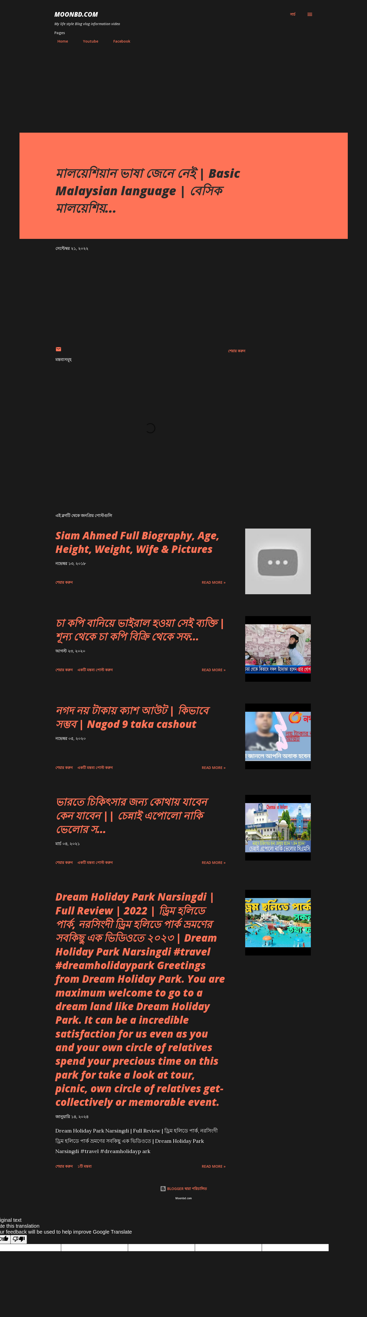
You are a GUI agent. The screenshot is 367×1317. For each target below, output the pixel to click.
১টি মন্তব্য (84, 1166)
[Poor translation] (19, 1239)
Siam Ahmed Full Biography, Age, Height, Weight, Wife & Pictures (137, 542)
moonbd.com (76, 14)
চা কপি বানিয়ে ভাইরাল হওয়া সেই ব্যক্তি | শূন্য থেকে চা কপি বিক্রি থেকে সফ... (140, 629)
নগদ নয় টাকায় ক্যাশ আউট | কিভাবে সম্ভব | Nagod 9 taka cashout (131, 717)
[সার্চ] (292, 14)
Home (59, 41)
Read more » (214, 582)
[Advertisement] (184, 94)
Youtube (87, 41)
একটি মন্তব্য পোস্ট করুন (95, 669)
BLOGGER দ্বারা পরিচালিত (183, 1188)
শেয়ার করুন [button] (236, 350)
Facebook (118, 41)
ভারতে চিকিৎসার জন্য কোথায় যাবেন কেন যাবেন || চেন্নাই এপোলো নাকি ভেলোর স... (131, 815)
